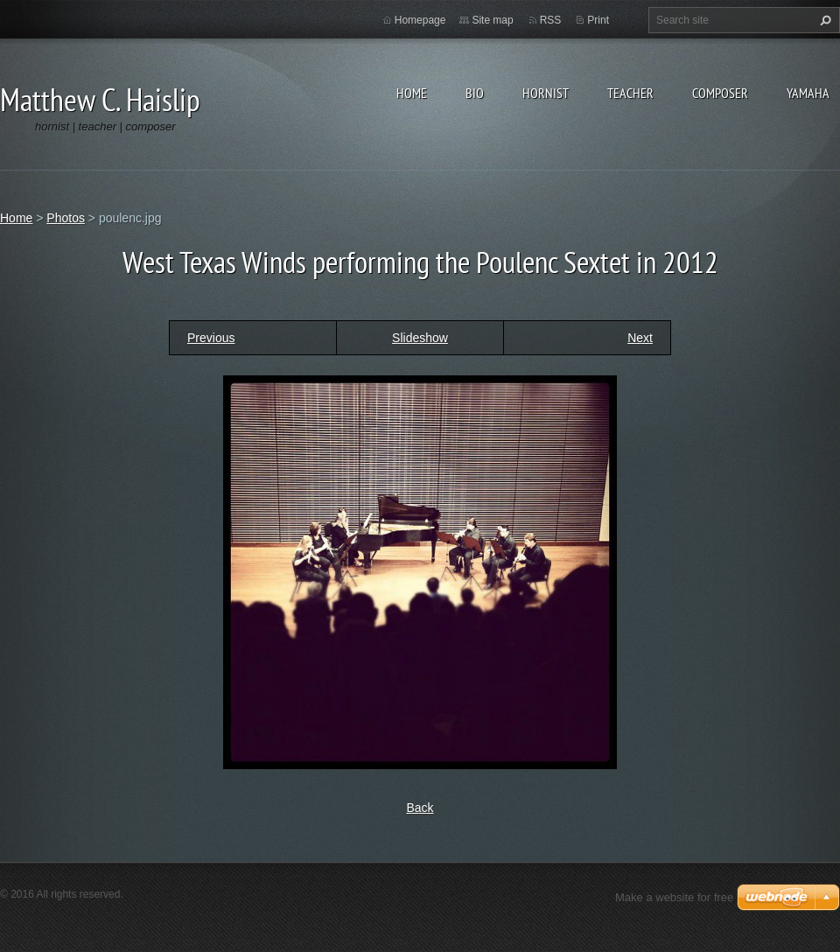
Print (598, 20)
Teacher (630, 93)
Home (411, 93)
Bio (475, 93)
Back (419, 808)
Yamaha (808, 93)
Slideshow (420, 338)
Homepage (420, 20)
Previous (210, 338)
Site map (492, 20)
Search (823, 20)
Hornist (545, 93)
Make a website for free (674, 897)
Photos (65, 218)
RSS (551, 20)
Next (640, 338)
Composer (720, 93)
